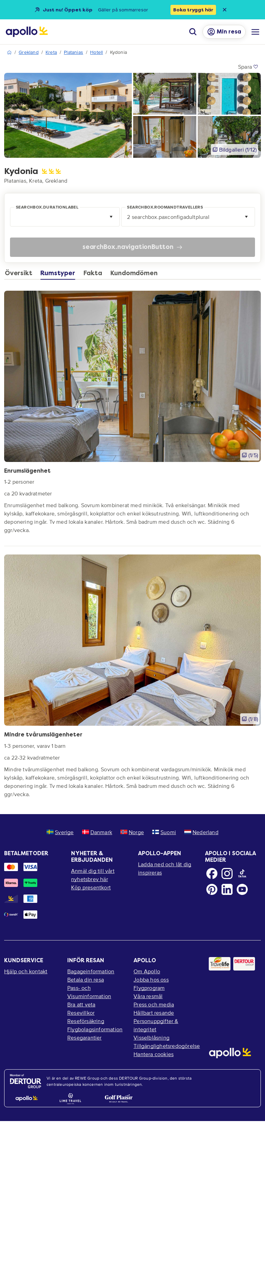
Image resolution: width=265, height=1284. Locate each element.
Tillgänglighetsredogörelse (166, 1046)
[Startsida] (27, 32)
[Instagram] (227, 873)
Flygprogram (149, 988)
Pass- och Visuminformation (89, 992)
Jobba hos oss (151, 979)
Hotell (96, 52)
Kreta (51, 52)
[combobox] (66, 216)
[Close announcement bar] (224, 10)
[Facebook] (212, 873)
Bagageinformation (90, 971)
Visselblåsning (151, 1037)
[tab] (20, 275)
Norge (132, 832)
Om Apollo (147, 971)
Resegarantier (84, 1037)
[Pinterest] (212, 889)
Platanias (73, 52)
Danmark (97, 832)
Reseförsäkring (85, 1021)
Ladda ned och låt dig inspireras (164, 868)
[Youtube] (242, 889)
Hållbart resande (154, 1013)
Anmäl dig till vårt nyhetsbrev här (93, 875)
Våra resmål (148, 996)
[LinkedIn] (227, 889)
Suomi (164, 832)
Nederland (201, 832)
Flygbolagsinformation (94, 1029)
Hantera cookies (154, 1054)
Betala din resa (85, 979)
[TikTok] (242, 873)
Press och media (154, 1004)
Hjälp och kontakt (25, 971)
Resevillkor (81, 1013)
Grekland (29, 52)
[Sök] (193, 32)
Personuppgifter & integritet (156, 1025)
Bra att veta (81, 1004)
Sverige (60, 832)
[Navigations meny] (255, 32)
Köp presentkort (91, 887)
